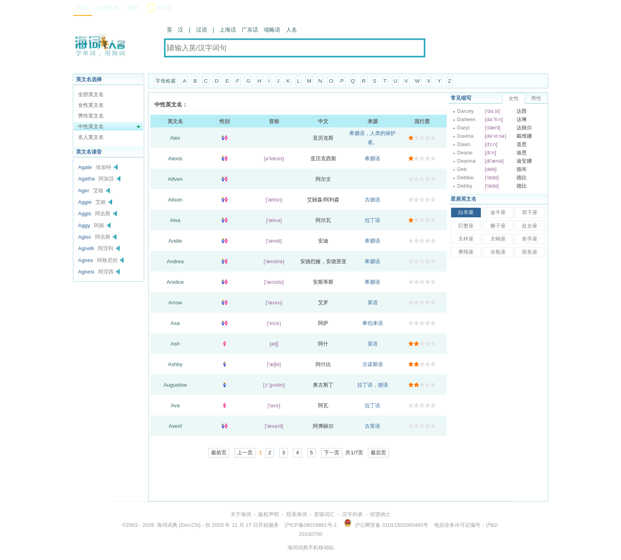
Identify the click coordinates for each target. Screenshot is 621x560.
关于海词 (240, 514)
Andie (175, 241)
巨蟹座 (466, 226)
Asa (175, 323)
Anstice (175, 282)
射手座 (529, 239)
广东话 (250, 30)
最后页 (378, 453)
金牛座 (498, 212)
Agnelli (86, 248)
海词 (82, 8)
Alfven (175, 179)
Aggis (84, 213)
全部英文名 (91, 94)
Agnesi (86, 272)
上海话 (227, 30)
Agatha (86, 179)
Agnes (85, 260)
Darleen (466, 119)
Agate (85, 167)
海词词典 (167, 525)
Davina (465, 136)
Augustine (175, 385)
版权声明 (268, 514)
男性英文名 (91, 116)
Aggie (84, 202)
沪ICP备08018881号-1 (310, 525)
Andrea (175, 261)
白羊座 (466, 212)
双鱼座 (529, 252)
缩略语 (272, 30)
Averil (175, 426)
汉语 (201, 30)
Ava (175, 405)
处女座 (529, 226)
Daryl (463, 128)
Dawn (464, 144)
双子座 (529, 212)
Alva (175, 220)
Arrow (175, 303)
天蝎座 (498, 239)
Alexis (175, 158)
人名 (291, 30)
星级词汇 (324, 514)
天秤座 (466, 239)
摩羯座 (466, 252)
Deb (462, 169)
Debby (464, 186)
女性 (514, 98)
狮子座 (498, 226)
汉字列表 (352, 514)
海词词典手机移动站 (311, 548)
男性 (536, 98)
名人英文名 (91, 137)
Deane (464, 153)
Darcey (465, 111)
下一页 (331, 453)
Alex (175, 138)
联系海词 (296, 514)
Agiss (84, 237)
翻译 (132, 8)
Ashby (175, 364)
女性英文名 (91, 105)
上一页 (245, 453)
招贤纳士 (380, 514)
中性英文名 (91, 126)
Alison (175, 200)
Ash (175, 344)
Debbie (465, 177)
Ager (83, 191)
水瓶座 (498, 252)
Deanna (466, 161)
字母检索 (165, 81)
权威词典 (108, 8)
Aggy (84, 225)
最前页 (219, 453)
